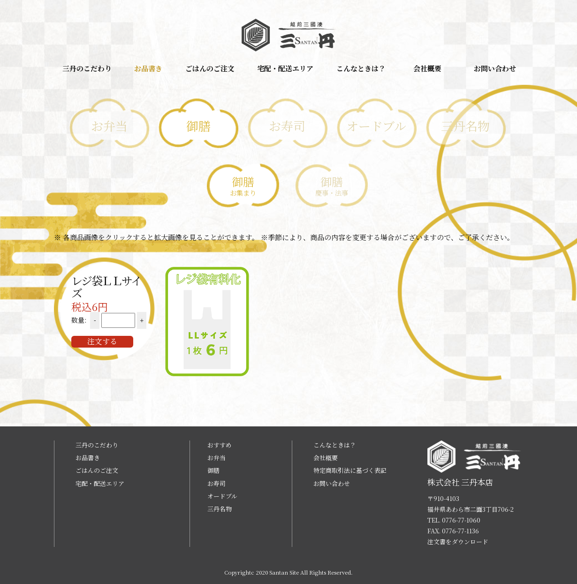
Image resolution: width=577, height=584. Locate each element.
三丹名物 (219, 508)
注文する (102, 341)
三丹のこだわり (87, 68)
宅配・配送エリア (285, 68)
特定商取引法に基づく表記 (350, 470)
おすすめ (219, 444)
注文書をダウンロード (457, 541)
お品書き (148, 68)
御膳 (213, 470)
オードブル (222, 496)
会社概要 (427, 68)
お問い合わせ (495, 68)
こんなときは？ (361, 68)
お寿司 (216, 483)
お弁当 (216, 457)
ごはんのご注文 (210, 68)
